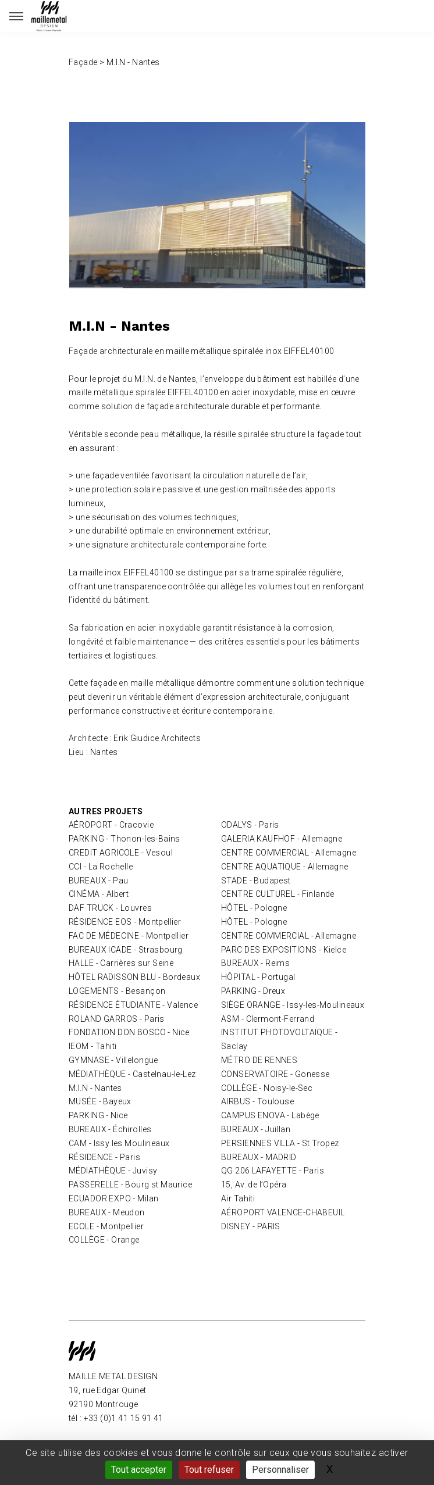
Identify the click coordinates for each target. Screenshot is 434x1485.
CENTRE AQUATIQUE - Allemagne (284, 866)
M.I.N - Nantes (95, 1088)
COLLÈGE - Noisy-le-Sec (266, 1088)
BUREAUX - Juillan (255, 1129)
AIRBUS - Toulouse (257, 1101)
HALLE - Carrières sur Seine (121, 963)
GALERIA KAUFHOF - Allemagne (281, 838)
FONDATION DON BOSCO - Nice (129, 1032)
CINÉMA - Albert (99, 894)
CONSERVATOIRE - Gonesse (275, 1074)
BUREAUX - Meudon (107, 1212)
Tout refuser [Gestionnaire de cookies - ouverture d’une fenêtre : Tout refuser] (209, 1469)
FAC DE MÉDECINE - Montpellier (128, 935)
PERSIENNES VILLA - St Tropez (280, 1143)
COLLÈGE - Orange (104, 1239)
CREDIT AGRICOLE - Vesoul (121, 852)
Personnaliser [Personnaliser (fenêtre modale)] (280, 1469)
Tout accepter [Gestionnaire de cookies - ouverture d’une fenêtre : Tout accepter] (138, 1469)
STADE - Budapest (256, 880)
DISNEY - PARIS (250, 1226)
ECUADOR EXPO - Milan (113, 1198)
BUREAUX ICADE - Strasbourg (126, 949)
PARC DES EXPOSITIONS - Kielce (283, 949)
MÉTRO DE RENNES (259, 1060)
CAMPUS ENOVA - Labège (270, 1115)
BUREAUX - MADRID (259, 1157)
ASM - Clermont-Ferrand (267, 1019)
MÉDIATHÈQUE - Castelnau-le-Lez (132, 1074)
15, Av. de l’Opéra (254, 1184)
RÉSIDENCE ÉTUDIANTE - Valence (133, 1005)
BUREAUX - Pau (98, 880)
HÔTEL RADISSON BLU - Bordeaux (134, 977)
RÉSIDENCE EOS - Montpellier (125, 921)
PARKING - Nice (98, 1115)
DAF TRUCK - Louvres (110, 908)
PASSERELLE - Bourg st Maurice (130, 1184)
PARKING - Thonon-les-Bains (124, 838)
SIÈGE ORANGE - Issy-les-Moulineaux (292, 1005)
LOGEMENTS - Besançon (117, 991)
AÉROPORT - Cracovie (111, 824)
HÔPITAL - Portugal (258, 977)
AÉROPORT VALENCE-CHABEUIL (283, 1212)
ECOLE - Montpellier (106, 1226)
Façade (83, 62)
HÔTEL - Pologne (254, 908)
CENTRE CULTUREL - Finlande (278, 894)
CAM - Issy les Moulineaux (119, 1143)
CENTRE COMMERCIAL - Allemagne (288, 852)
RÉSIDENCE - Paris (104, 1157)
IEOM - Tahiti (92, 1046)
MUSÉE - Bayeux (100, 1101)
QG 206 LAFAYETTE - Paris (272, 1170)
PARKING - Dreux (253, 991)
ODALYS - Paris (250, 824)
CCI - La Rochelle (101, 866)
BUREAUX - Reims (255, 963)
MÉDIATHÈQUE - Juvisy (113, 1170)
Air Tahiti (238, 1198)
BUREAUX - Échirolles (110, 1129)
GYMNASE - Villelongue (113, 1060)
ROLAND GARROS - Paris (117, 1019)
